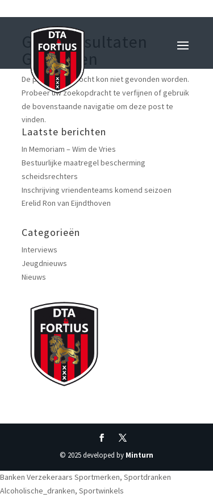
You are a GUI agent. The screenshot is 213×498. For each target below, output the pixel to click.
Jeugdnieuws (44, 263)
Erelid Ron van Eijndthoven (66, 203)
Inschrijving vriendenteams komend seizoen (97, 190)
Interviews (39, 249)
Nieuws (34, 277)
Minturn (139, 455)
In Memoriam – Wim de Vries (69, 149)
